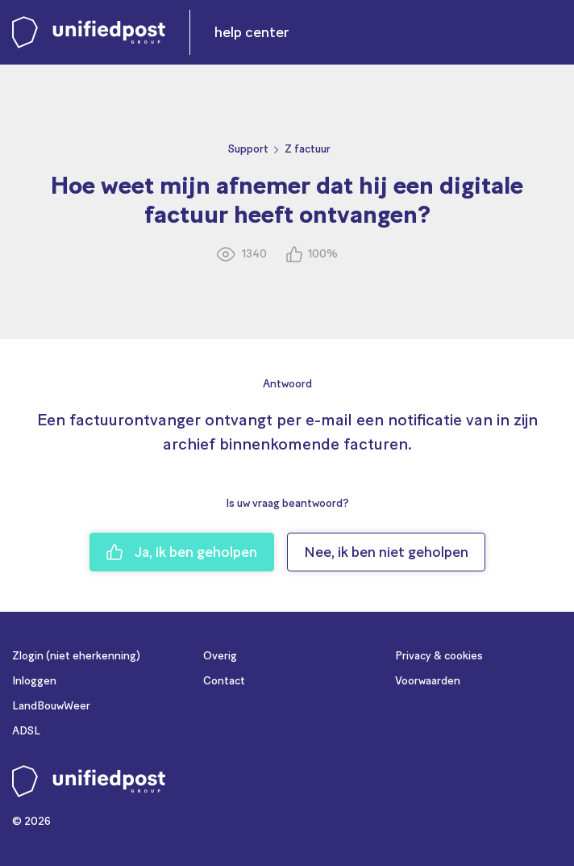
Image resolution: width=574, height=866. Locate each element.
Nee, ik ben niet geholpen (386, 552)
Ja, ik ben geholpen (181, 552)
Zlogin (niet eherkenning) (76, 656)
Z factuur (308, 149)
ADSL (26, 731)
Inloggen (34, 681)
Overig (220, 656)
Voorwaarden (427, 681)
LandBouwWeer (51, 706)
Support (248, 149)
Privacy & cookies (439, 656)
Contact (224, 681)
